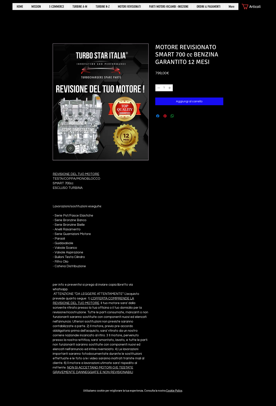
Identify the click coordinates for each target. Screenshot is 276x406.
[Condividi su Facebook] (157, 116)
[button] (254, 6)
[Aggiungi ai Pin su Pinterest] (165, 116)
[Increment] (170, 87)
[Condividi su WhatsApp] (172, 116)
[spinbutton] (164, 87)
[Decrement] (158, 87)
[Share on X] (179, 116)
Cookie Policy (174, 390)
